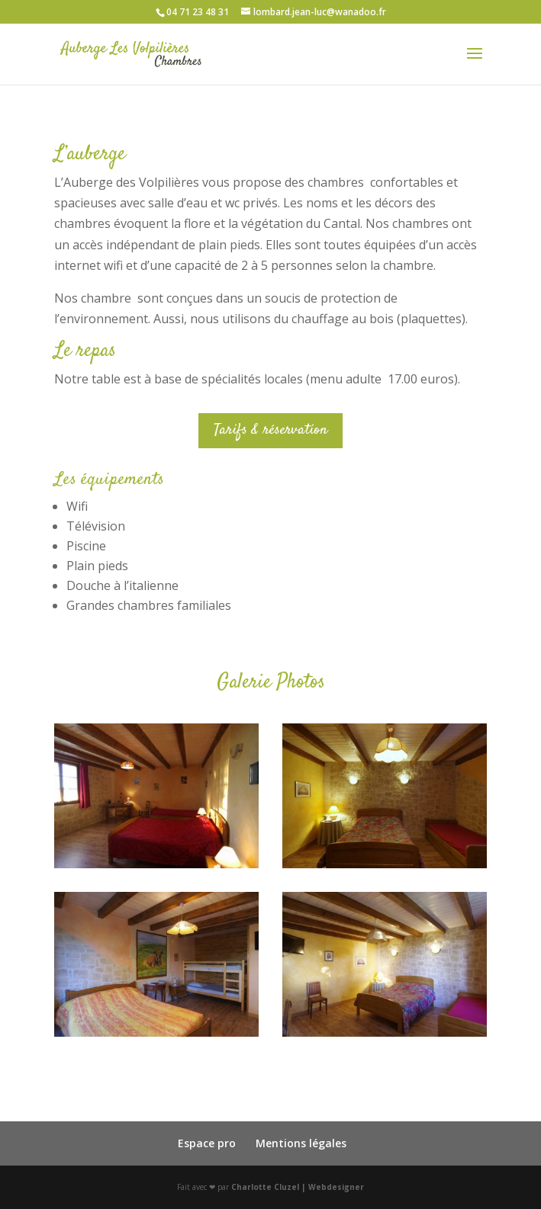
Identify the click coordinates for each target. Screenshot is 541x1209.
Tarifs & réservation (270, 430)
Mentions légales (301, 1143)
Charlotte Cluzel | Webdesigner (297, 1187)
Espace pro (207, 1143)
